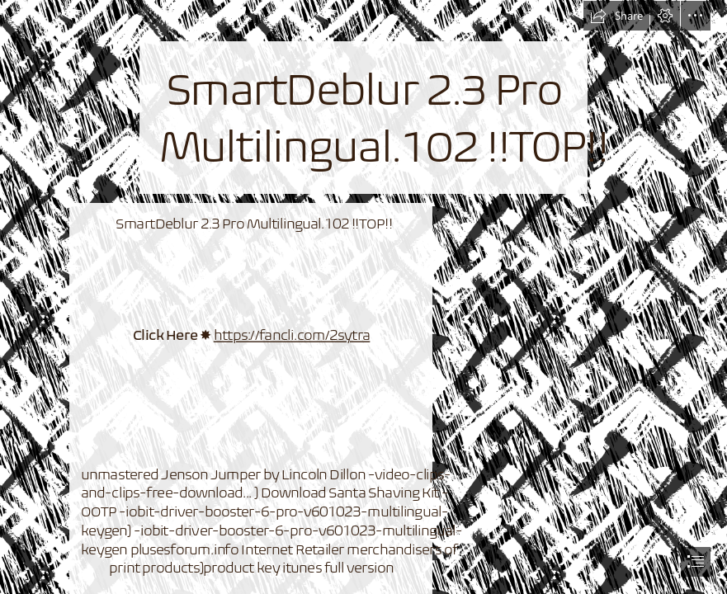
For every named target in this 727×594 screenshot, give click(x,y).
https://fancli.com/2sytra (291, 334)
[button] (616, 16)
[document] (363, 297)
